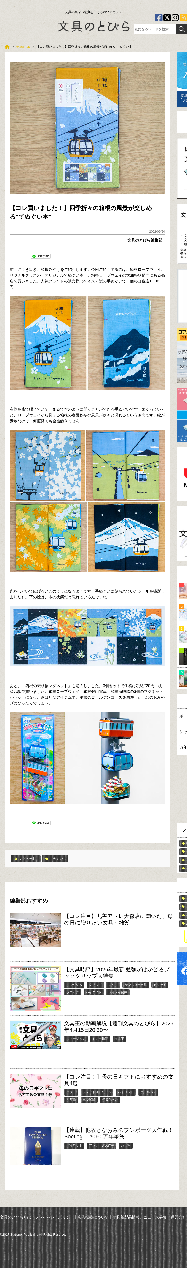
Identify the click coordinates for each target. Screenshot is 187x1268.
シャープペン (75, 1038)
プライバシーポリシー (54, 1217)
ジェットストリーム (97, 1092)
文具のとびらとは (15, 1217)
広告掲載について (93, 1217)
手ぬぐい (58, 858)
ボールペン (148, 1092)
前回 (13, 269)
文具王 (119, 1038)
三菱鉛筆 (89, 1099)
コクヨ (113, 984)
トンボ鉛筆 (100, 1038)
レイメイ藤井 (117, 992)
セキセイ (160, 984)
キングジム (74, 984)
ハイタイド (94, 992)
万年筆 (71, 1099)
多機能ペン (110, 1099)
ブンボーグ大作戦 (101, 1145)
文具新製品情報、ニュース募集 (140, 1217)
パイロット (126, 1092)
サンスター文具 (136, 984)
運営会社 (178, 1217)
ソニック (72, 992)
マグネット (27, 858)
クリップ (95, 984)
